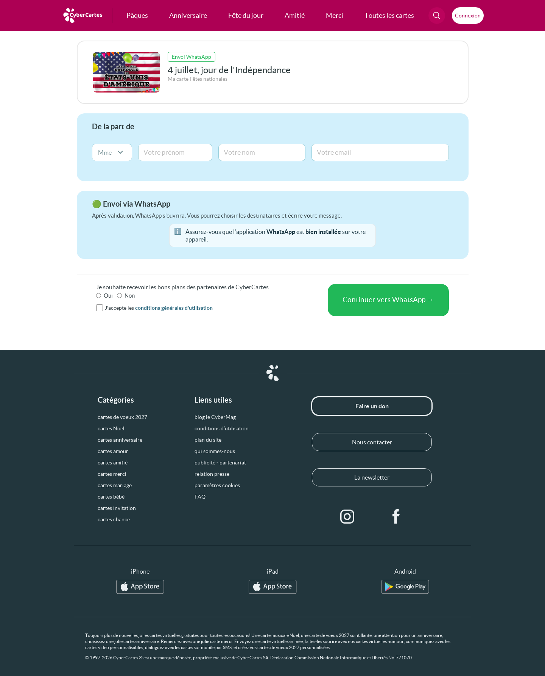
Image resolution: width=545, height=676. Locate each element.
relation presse (212, 474)
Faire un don (372, 406)
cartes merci (112, 474)
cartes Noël (111, 428)
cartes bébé (111, 497)
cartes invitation (117, 508)
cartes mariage (115, 485)
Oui (108, 295)
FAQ (200, 497)
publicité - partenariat (220, 463)
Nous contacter (372, 442)
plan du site (208, 440)
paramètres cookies (217, 485)
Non (130, 295)
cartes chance (114, 519)
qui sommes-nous (215, 451)
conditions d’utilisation (222, 428)
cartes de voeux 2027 (122, 417)
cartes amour (113, 451)
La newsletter (371, 477)
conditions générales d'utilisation (174, 308)
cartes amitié (113, 463)
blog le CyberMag (215, 417)
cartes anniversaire (120, 440)
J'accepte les (159, 308)
